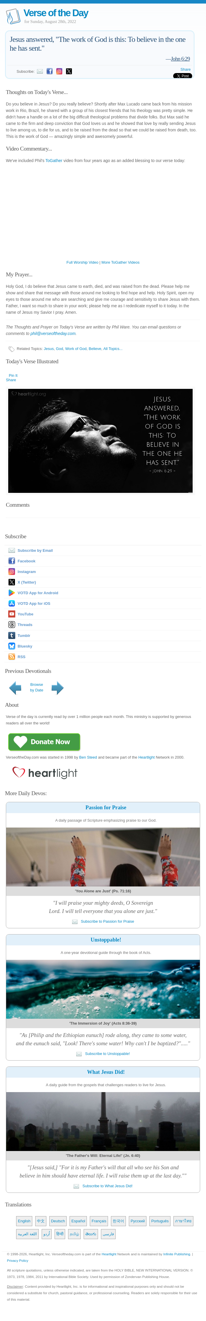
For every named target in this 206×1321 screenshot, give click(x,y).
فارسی (108, 1234)
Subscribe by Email (29, 550)
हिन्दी (59, 1234)
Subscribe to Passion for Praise (103, 921)
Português (159, 1221)
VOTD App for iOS (34, 603)
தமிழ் (74, 1234)
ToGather (54, 160)
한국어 (118, 1221)
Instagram (27, 571)
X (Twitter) (27, 582)
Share (185, 69)
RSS (22, 657)
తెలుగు (90, 1234)
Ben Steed (88, 757)
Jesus (49, 348)
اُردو (46, 1234)
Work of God (76, 348)
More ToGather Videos (121, 262)
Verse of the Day (55, 12)
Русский (138, 1221)
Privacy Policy (17, 1260)
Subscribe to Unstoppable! (103, 1053)
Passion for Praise (105, 807)
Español (78, 1221)
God (59, 348)
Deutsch (58, 1221)
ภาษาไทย (183, 1221)
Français (99, 1221)
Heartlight (146, 757)
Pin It (13, 375)
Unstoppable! (106, 940)
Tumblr (24, 635)
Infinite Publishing (176, 1254)
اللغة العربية (27, 1234)
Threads (25, 624)
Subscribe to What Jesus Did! (102, 1186)
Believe (95, 348)
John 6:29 (180, 59)
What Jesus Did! (106, 1072)
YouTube (25, 614)
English (24, 1221)
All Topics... (113, 348)
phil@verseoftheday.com (53, 333)
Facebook (27, 561)
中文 (41, 1221)
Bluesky (25, 646)
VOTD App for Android (38, 593)
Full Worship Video (83, 262)
